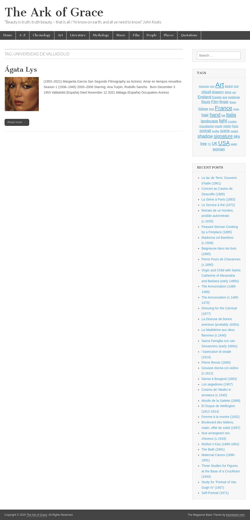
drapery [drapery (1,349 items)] (218, 92)
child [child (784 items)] (236, 86)
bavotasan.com (235, 515)
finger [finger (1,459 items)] (224, 102)
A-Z (22, 35)
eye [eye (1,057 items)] (224, 97)
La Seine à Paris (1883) (218, 199)
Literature (78, 35)
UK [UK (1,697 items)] (214, 143)
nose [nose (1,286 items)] (227, 126)
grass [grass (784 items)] (236, 109)
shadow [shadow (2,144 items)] (205, 136)
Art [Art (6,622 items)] (219, 85)
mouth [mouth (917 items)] (218, 126)
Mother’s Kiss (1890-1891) (220, 444)
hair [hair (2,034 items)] (205, 114)
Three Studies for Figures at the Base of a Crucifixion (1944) (221, 471)
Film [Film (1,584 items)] (215, 102)
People (152, 35)
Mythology (101, 35)
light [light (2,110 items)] (223, 120)
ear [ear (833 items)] (234, 92)
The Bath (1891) (213, 449)
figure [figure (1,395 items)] (205, 102)
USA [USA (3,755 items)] (224, 143)
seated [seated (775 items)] (234, 131)
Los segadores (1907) (217, 384)
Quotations (189, 35)
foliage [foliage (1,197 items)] (203, 109)
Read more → (17, 122)
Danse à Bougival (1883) (219, 379)
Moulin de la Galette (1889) (221, 400)
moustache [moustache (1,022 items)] (206, 126)
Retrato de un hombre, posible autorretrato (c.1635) (218, 216)
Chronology (42, 35)
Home (7, 35)
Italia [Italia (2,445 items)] (231, 114)
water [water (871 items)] (234, 143)
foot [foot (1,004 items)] (211, 109)
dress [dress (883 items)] (228, 92)
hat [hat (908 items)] (223, 115)
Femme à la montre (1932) (221, 417)
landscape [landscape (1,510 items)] (209, 121)
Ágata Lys (21, 69)
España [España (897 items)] (217, 97)
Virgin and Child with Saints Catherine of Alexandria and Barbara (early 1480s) (221, 275)
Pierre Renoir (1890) (216, 362)
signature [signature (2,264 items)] (223, 136)
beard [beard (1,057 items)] (229, 86)
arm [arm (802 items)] (212, 86)
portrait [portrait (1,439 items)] (205, 131)
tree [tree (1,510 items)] (203, 143)
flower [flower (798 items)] (233, 102)
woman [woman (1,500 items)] (219, 149)
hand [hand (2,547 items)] (215, 114)
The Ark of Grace (54, 12)
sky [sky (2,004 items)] (237, 136)
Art (60, 35)
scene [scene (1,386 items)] (225, 131)
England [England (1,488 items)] (204, 97)
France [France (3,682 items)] (223, 108)
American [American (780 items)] (204, 86)
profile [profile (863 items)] (215, 130)
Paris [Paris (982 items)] (235, 126)
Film (136, 35)
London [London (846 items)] (232, 121)
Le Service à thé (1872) (218, 205)
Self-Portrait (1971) (215, 493)
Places (169, 35)
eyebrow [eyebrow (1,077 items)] (234, 97)
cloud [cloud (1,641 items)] (206, 91)
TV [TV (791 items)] (209, 144)
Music (121, 35)
